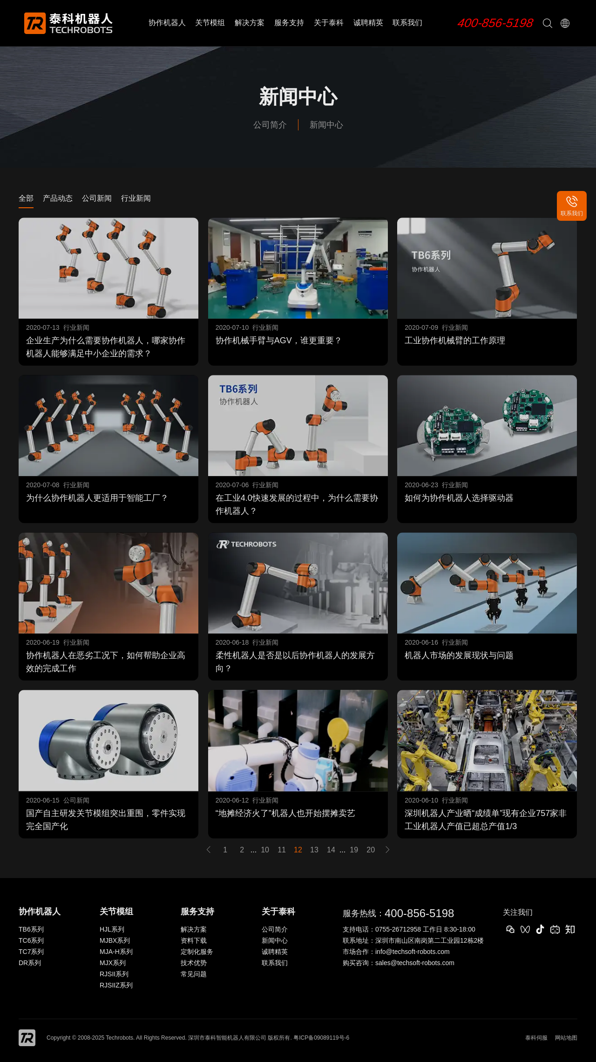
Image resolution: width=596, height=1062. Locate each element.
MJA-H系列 (116, 951)
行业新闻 (136, 198)
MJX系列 (113, 963)
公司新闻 (97, 198)
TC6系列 (31, 940)
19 (354, 850)
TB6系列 (31, 929)
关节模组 (210, 23)
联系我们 (407, 23)
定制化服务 (197, 951)
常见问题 (194, 974)
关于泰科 (329, 23)
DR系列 (30, 963)
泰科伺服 (536, 1038)
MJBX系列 (115, 940)
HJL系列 (112, 929)
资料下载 (194, 940)
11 (282, 850)
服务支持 (289, 23)
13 (314, 850)
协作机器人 (167, 23)
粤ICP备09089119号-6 (321, 1038)
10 (265, 850)
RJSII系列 (114, 974)
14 (331, 850)
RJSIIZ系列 (116, 985)
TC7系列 (31, 951)
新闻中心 (326, 124)
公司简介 (270, 124)
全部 (26, 198)
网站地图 (566, 1038)
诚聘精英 (368, 23)
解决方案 (249, 23)
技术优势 (194, 963)
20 (370, 850)
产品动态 (58, 198)
